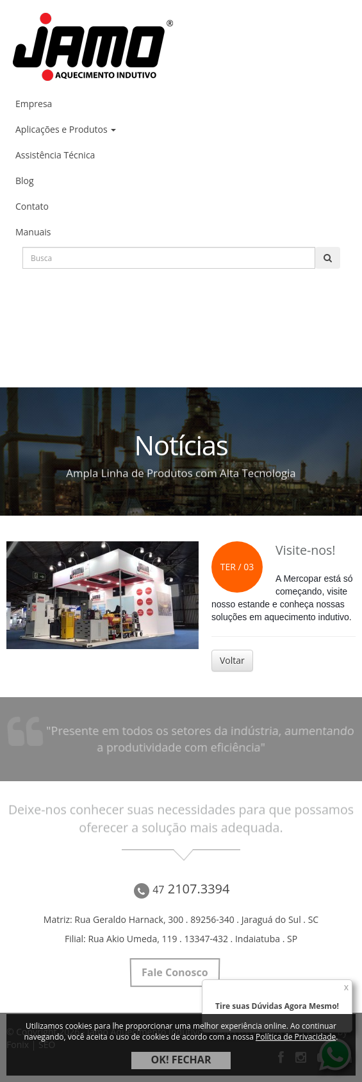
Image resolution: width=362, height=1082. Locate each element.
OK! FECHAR (181, 1059)
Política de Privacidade (296, 1036)
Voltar (232, 660)
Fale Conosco (174, 972)
